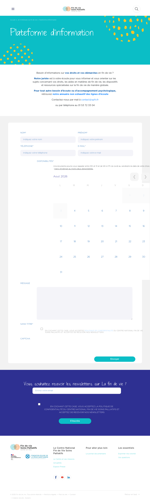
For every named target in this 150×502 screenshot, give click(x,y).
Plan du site (63, 494)
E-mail (82, 146)
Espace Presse (59, 467)
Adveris (28, 498)
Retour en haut (132, 494)
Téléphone (26, 146)
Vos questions (124, 457)
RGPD (76, 399)
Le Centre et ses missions (63, 459)
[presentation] (41, 347)
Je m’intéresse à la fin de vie (27, 20)
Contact (73, 494)
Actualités (57, 463)
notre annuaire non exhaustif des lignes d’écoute (80, 94)
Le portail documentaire (96, 454)
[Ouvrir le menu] (13, 9)
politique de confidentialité (99, 331)
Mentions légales (50, 494)
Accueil (12, 20)
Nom (23, 133)
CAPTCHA (25, 339)
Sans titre (26, 324)
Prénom (82, 133)
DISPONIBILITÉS (45, 161)
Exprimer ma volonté (127, 454)
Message (25, 283)
